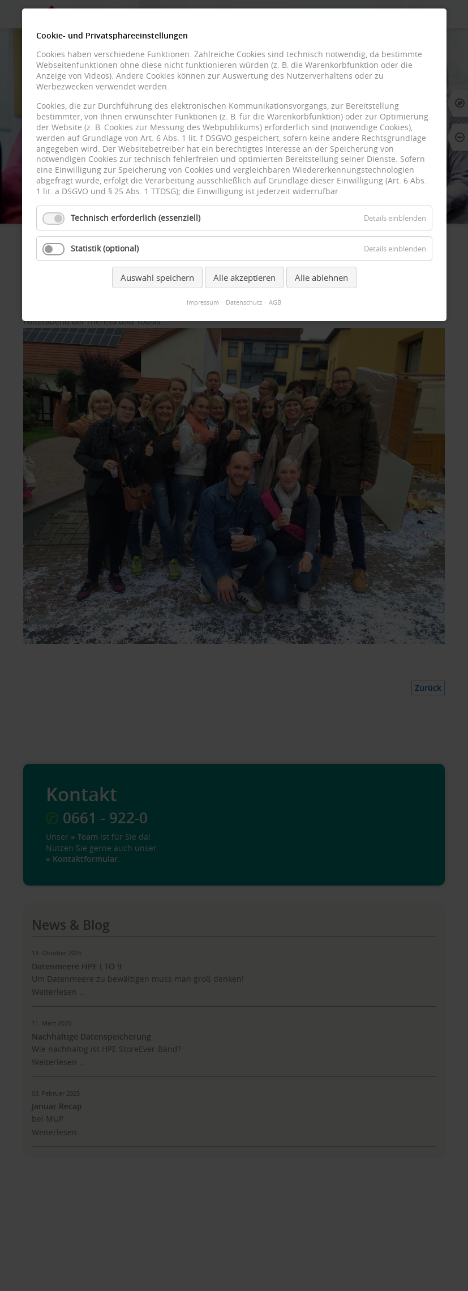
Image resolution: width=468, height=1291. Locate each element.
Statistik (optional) (105, 248)
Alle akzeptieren (244, 277)
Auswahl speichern (157, 277)
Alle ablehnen (321, 277)
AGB (275, 302)
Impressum (203, 302)
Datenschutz (244, 302)
